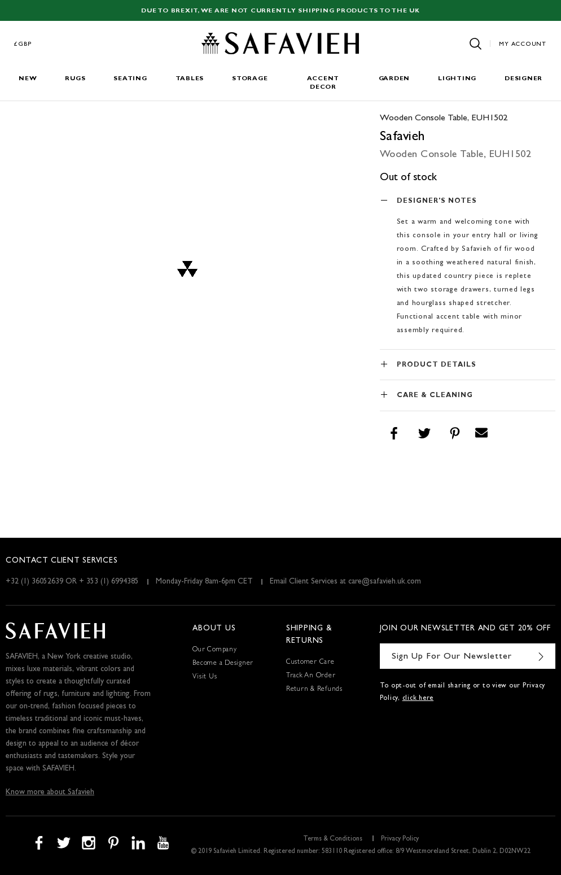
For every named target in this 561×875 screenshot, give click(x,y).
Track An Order (311, 676)
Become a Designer (222, 663)
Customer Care (310, 662)
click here (418, 698)
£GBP (23, 44)
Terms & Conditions (332, 839)
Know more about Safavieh (50, 792)
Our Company (214, 650)
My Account (522, 44)
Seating (130, 79)
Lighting (457, 79)
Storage (250, 79)
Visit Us (204, 677)
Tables (190, 79)
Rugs (75, 79)
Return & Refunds (314, 689)
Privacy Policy (400, 839)
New (28, 79)
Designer (523, 79)
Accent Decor (323, 83)
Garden (394, 79)
